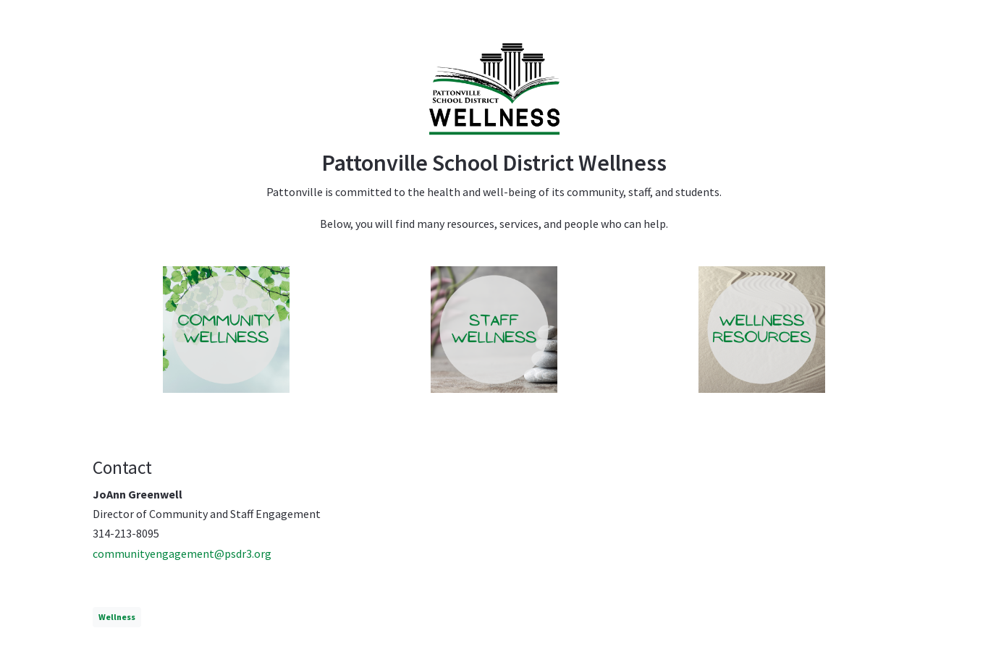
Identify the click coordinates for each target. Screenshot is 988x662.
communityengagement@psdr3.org (182, 553)
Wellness (116, 616)
